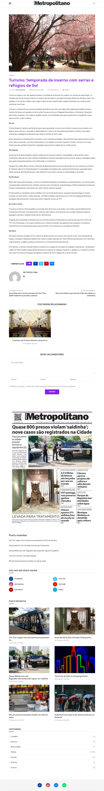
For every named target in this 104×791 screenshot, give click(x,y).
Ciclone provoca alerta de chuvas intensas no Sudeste (74, 716)
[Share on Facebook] (35, 264)
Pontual (53, 757)
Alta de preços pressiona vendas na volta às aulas (27, 561)
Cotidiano (53, 736)
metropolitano (20, 90)
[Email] (56, 785)
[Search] (94, 4)
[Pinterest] (30, 590)
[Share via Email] (52, 264)
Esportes (53, 742)
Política (53, 752)
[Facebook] (30, 579)
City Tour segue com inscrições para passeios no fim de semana (33, 540)
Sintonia (53, 762)
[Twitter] (74, 579)
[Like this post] (30, 264)
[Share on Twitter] (41, 264)
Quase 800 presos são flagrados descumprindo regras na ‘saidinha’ (34, 551)
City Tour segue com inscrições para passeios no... (29, 638)
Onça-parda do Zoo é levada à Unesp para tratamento (29, 545)
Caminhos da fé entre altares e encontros (29, 340)
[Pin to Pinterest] (46, 264)
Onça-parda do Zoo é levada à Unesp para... (73, 637)
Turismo (53, 767)
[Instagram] (30, 584)
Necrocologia (53, 747)
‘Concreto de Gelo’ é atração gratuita (22, 556)
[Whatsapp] (64, 785)
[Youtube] (74, 584)
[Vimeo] (74, 590)
